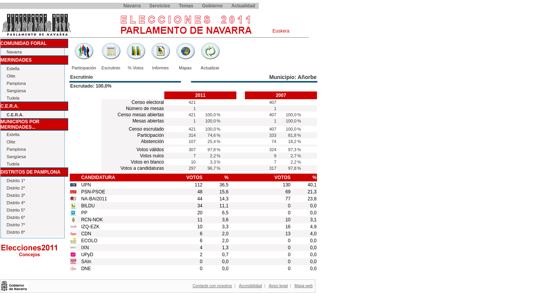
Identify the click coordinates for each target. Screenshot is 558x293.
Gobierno (212, 6)
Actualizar (210, 67)
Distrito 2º (16, 188)
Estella (13, 68)
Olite (11, 76)
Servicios (160, 6)
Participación (84, 67)
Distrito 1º (16, 180)
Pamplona (16, 83)
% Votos (135, 67)
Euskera (280, 31)
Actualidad (243, 6)
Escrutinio (111, 67)
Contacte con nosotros (212, 286)
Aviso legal (278, 286)
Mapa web (303, 286)
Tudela (13, 98)
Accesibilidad (250, 286)
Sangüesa (16, 90)
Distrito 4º (16, 202)
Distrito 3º (16, 195)
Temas (186, 6)
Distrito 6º (16, 217)
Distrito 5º (16, 210)
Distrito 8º (16, 232)
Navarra (132, 6)
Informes (160, 67)
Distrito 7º (16, 224)
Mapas (185, 67)
